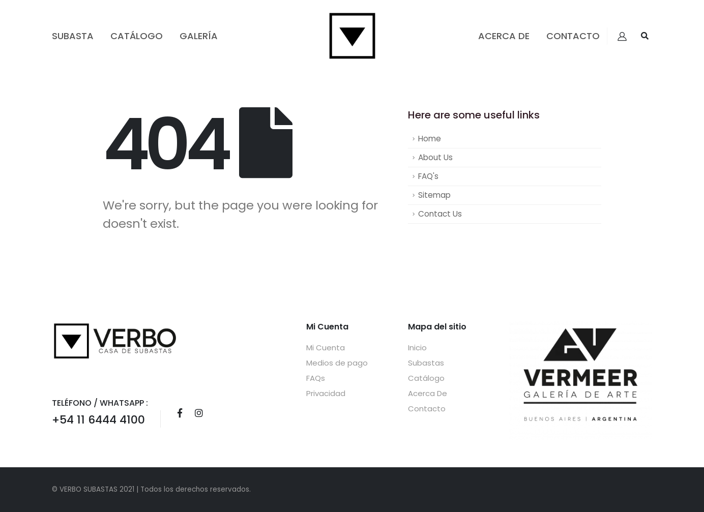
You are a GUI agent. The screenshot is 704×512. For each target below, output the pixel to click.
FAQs (315, 378)
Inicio (417, 347)
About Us (435, 157)
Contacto (573, 35)
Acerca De (504, 35)
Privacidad (325, 393)
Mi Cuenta (325, 347)
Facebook (179, 412)
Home (429, 138)
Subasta (73, 35)
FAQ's (428, 176)
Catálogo (136, 35)
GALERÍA (199, 35)
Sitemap (434, 195)
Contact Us (440, 213)
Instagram (199, 412)
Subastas (426, 362)
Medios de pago (337, 362)
